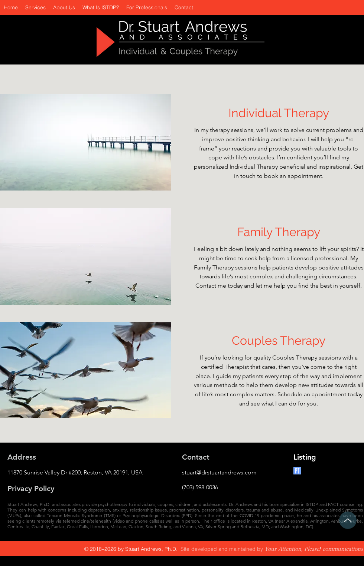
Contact (195, 457)
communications (342, 549)
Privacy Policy (30, 488)
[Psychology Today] (297, 470)
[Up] (348, 520)
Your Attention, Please (291, 549)
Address (21, 457)
